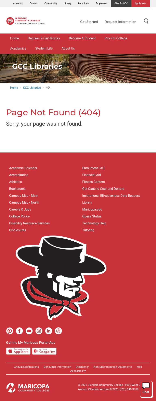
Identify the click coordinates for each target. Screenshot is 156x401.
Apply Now (140, 3)
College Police (19, 216)
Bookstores (17, 189)
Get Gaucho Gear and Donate (103, 189)
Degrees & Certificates (44, 38)
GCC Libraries (32, 88)
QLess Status (91, 216)
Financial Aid (91, 175)
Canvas (33, 3)
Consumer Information (57, 366)
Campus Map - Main (23, 196)
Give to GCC (121, 3)
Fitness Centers (93, 182)
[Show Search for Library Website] (146, 21)
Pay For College (116, 38)
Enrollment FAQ (93, 168)
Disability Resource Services (29, 223)
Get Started (89, 22)
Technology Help (94, 223)
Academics (18, 48)
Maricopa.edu (92, 209)
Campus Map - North (24, 202)
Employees (101, 3)
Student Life (44, 48)
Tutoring (88, 230)
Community (50, 3)
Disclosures (17, 230)
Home (14, 38)
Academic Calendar (23, 168)
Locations (83, 3)
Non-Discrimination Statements (113, 366)
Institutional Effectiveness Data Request (111, 196)
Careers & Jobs (20, 209)
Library (67, 3)
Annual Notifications (26, 366)
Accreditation (18, 175)
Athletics (18, 3)
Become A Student (82, 38)
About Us (68, 48)
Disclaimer (82, 366)
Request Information (120, 22)
